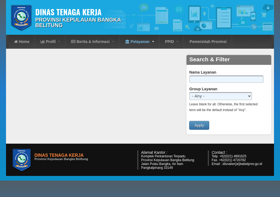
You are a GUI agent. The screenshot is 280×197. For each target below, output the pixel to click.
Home (22, 41)
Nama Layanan (202, 72)
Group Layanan (203, 89)
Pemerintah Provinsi (207, 41)
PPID (172, 41)
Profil (50, 41)
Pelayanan (139, 41)
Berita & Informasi (92, 41)
